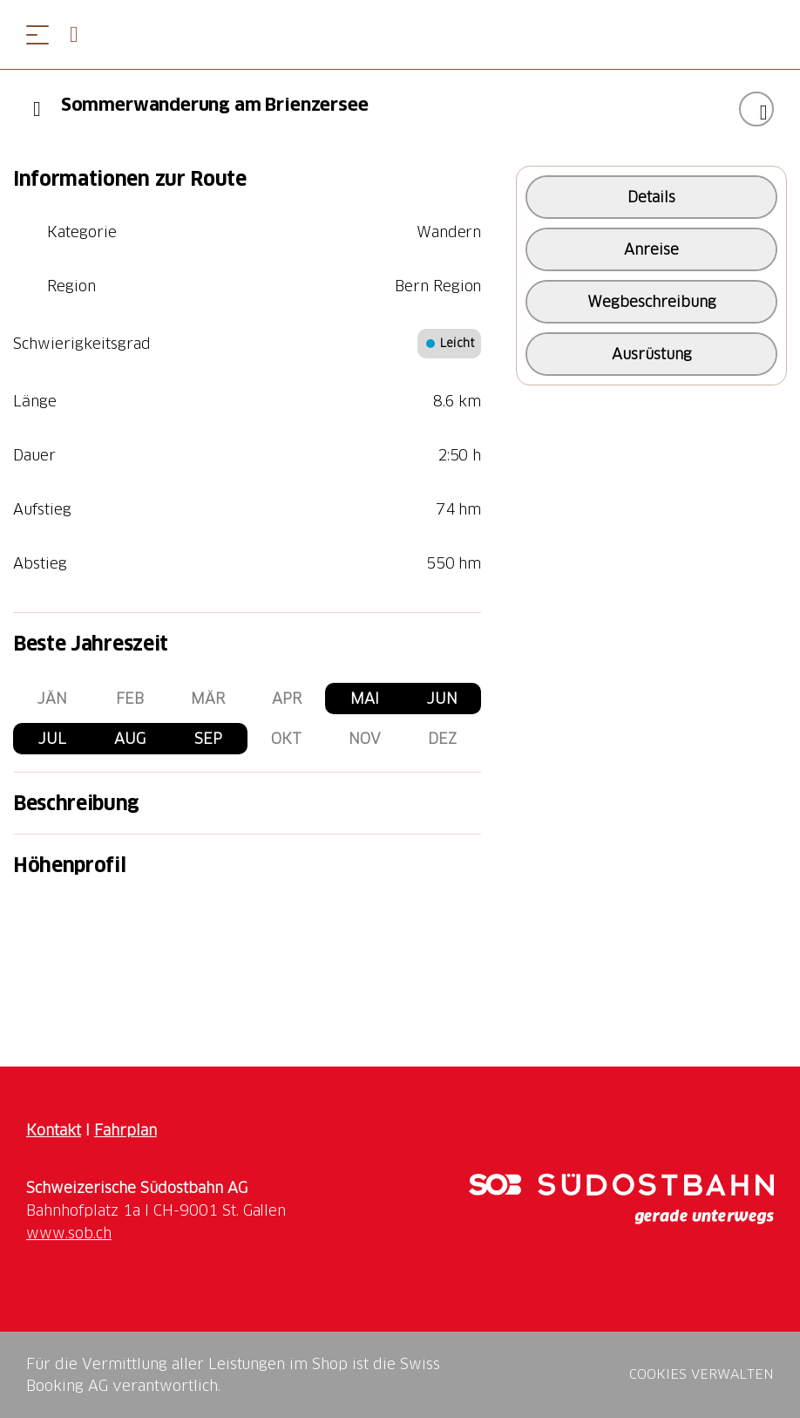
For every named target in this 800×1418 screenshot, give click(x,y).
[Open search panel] (81, 34)
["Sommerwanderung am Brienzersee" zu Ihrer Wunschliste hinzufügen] (756, 109)
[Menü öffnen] (37, 34)
